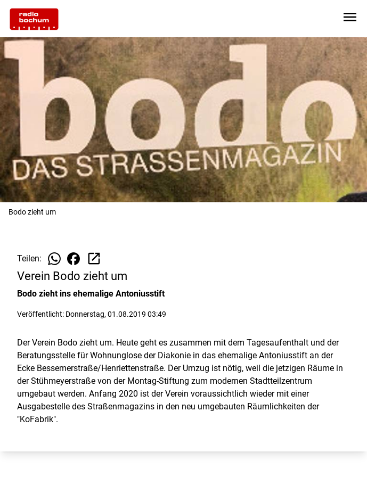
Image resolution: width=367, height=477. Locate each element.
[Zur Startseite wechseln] (34, 19)
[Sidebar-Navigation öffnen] (349, 19)
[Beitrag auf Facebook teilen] (73, 258)
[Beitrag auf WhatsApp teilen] (54, 258)
